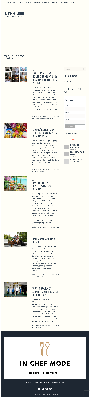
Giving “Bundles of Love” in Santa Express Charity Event (45, 132)
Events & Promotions (38, 118)
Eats (44, 116)
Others (42, 171)
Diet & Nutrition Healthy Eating (75, 146)
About (36, 382)
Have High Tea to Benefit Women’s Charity (41, 186)
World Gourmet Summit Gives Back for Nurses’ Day (45, 291)
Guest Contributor (38, 325)
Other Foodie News (58, 382)
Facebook (67, 81)
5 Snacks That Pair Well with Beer (76, 160)
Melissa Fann (36, 116)
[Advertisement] (45, 37)
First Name (67, 112)
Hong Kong (49, 118)
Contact (28, 382)
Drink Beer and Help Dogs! (43, 240)
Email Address (69, 106)
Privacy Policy (44, 382)
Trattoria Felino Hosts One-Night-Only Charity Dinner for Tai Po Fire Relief (45, 78)
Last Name (67, 119)
